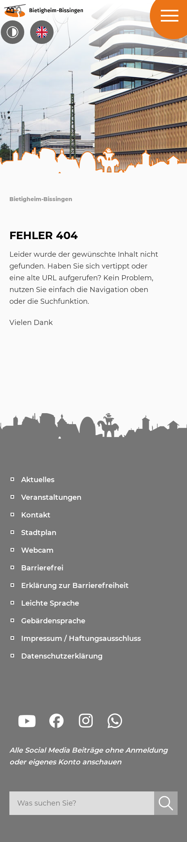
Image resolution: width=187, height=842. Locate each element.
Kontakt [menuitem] (35, 515)
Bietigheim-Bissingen (40, 199)
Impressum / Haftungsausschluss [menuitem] (81, 638)
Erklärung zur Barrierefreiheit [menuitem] (75, 585)
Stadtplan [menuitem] (38, 532)
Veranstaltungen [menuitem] (51, 497)
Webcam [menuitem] (37, 550)
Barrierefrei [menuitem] (42, 568)
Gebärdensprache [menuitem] (53, 621)
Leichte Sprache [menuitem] (50, 603)
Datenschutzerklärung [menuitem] (61, 656)
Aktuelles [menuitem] (37, 479)
